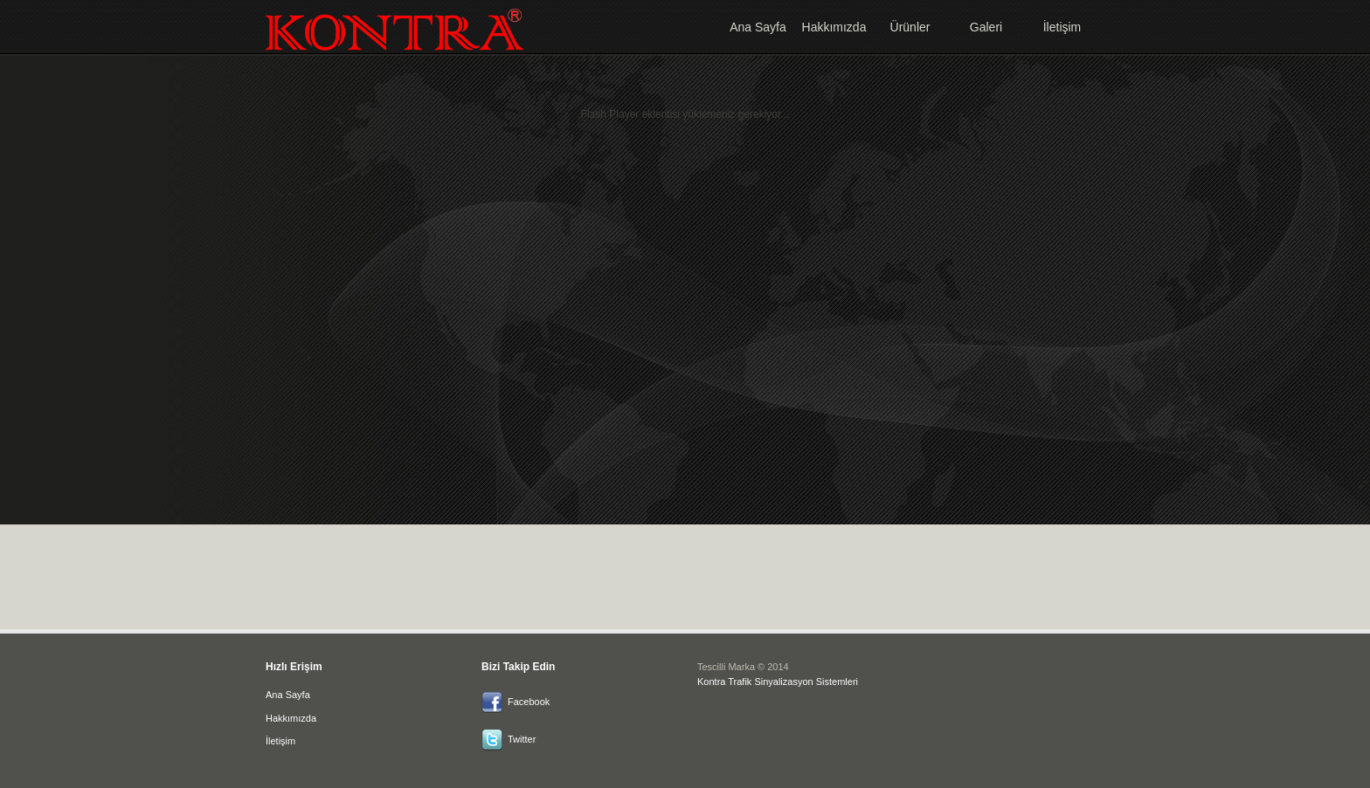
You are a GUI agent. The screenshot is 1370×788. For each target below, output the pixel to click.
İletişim (1062, 27)
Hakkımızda (834, 27)
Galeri (986, 27)
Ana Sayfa (758, 27)
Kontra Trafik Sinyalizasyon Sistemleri (777, 681)
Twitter (522, 739)
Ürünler (910, 27)
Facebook (529, 701)
